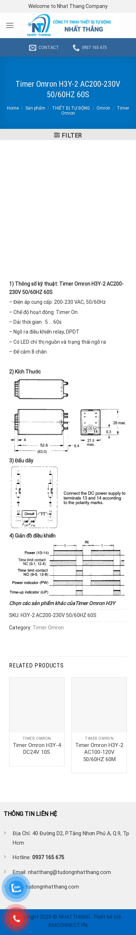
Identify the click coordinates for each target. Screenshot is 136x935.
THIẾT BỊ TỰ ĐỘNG (71, 108)
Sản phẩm (35, 108)
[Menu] (9, 25)
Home (13, 108)
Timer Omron (48, 627)
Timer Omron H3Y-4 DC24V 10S (37, 749)
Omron (103, 108)
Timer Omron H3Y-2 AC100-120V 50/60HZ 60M (99, 752)
